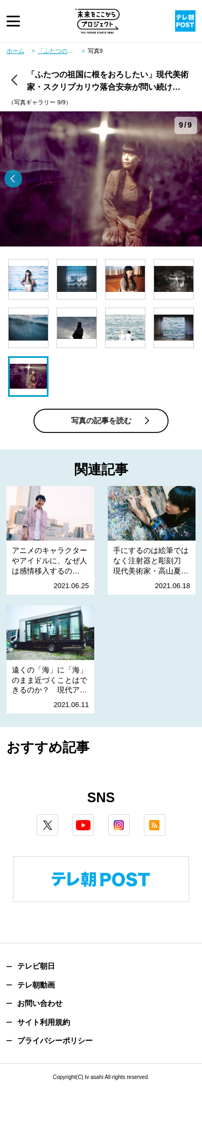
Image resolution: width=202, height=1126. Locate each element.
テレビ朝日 (36, 966)
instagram (129, 818)
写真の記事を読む (101, 420)
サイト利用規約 (43, 1022)
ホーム (15, 51)
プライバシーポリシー (55, 1040)
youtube (93, 818)
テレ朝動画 (36, 985)
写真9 (95, 51)
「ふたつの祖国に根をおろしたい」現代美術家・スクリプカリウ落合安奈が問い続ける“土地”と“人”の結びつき (61, 51)
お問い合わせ (39, 1003)
